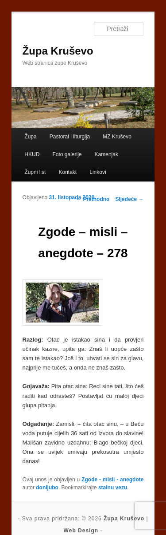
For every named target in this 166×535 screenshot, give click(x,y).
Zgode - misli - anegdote (112, 479)
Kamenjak (106, 154)
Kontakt (67, 172)
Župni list (35, 172)
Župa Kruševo (58, 51)
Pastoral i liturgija (70, 137)
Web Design (81, 530)
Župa (30, 137)
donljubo (47, 487)
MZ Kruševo (117, 137)
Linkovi (97, 172)
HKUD (31, 154)
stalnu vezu (112, 487)
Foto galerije (66, 154)
